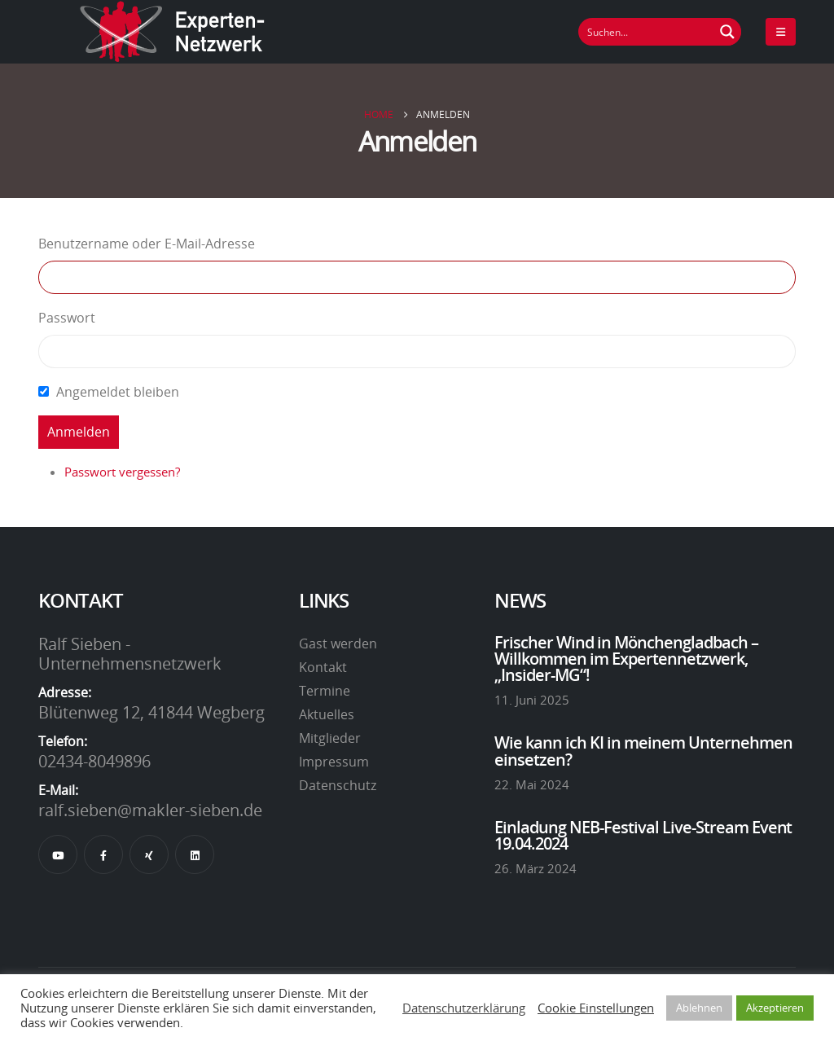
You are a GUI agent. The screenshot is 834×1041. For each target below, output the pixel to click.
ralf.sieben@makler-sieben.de (150, 809)
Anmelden (78, 432)
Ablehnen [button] (699, 1007)
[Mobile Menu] (781, 32)
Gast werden (338, 643)
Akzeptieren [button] (775, 1007)
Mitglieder (330, 738)
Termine (324, 691)
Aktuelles (326, 714)
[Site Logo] (172, 32)
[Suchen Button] (727, 32)
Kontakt (323, 667)
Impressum (334, 762)
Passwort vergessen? (122, 471)
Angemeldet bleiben (117, 392)
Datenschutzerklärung (463, 1007)
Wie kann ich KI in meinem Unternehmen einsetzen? (643, 750)
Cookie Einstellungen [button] (596, 1007)
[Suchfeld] (646, 31)
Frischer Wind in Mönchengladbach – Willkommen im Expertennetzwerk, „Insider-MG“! (626, 658)
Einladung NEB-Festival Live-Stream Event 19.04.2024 (643, 834)
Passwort (66, 318)
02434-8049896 (94, 760)
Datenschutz (337, 785)
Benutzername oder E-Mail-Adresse (146, 244)
